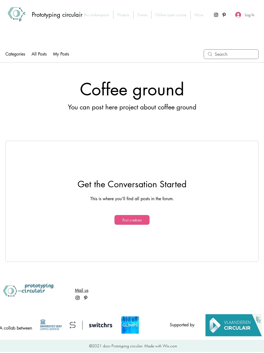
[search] (231, 54)
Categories (15, 54)
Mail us (81, 290)
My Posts (61, 54)
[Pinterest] (224, 15)
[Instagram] (216, 15)
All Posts (39, 54)
